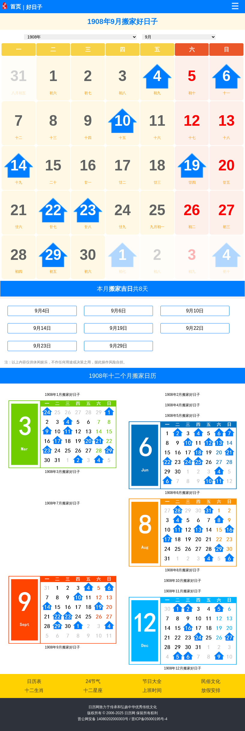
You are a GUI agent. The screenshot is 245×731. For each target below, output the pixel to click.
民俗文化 (210, 681)
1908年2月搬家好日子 (182, 395)
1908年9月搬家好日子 (62, 647)
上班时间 (152, 690)
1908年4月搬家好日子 (182, 405)
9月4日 (42, 310)
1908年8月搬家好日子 (182, 570)
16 (88, 165)
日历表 (34, 681)
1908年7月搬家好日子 (62, 503)
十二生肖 (34, 690)
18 (157, 165)
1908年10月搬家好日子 (182, 581)
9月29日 (118, 345)
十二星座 (93, 690)
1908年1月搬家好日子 (62, 395)
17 (122, 165)
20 (226, 165)
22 (53, 210)
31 (18, 76)
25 (157, 210)
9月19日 (118, 328)
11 (157, 121)
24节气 (93, 681)
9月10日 (195, 310)
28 (18, 255)
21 (18, 210)
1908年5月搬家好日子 (182, 416)
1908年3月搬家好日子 (62, 472)
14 (18, 165)
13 (226, 121)
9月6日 (118, 310)
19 (192, 165)
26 (192, 210)
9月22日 (195, 328)
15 (53, 165)
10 (122, 121)
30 (88, 255)
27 (226, 210)
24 (122, 210)
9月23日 (42, 345)
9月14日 (42, 328)
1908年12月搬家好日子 (182, 668)
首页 (15, 7)
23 (88, 210)
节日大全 (152, 681)
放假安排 (210, 690)
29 (53, 255)
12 (192, 121)
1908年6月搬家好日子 (182, 493)
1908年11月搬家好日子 (182, 591)
